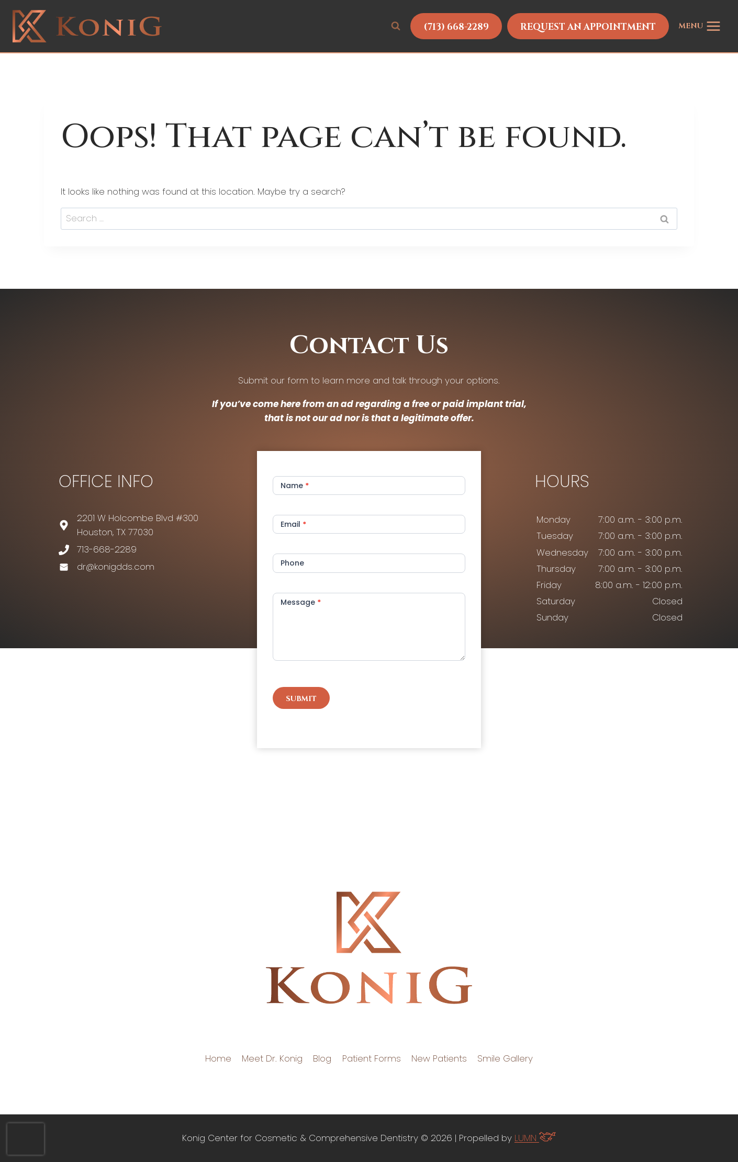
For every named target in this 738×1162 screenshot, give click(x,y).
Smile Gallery (505, 1058)
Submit (301, 699)
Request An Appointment (588, 27)
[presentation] (25, 1139)
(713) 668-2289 (456, 27)
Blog (322, 1058)
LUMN (535, 1138)
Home (218, 1058)
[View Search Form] (395, 26)
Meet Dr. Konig (272, 1058)
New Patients (439, 1058)
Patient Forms (371, 1058)
